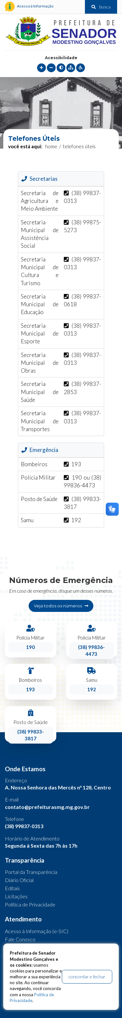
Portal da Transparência (31, 872)
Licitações (16, 896)
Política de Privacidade (30, 904)
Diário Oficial (19, 880)
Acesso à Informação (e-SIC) (36, 931)
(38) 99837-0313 (24, 826)
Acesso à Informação (29, 6)
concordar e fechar (87, 976)
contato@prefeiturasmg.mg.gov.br (47, 807)
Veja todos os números (61, 605)
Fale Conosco (20, 939)
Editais (12, 888)
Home (51, 146)
